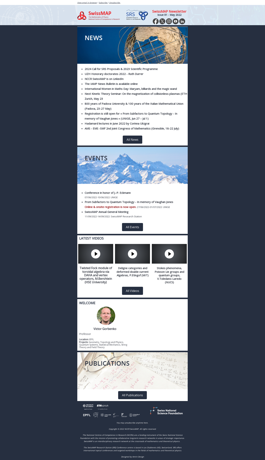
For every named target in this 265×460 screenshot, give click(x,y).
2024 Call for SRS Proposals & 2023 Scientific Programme (121, 69)
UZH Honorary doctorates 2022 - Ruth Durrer (114, 74)
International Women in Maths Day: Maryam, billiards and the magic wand (131, 89)
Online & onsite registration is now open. (110, 207)
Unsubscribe (115, 2)
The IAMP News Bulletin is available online (111, 84)
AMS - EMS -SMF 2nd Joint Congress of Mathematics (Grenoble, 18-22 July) (132, 128)
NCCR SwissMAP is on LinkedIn (104, 79)
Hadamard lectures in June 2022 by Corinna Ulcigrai (117, 123)
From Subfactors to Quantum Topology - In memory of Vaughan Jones (129, 202)
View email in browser (87, 2)
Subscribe (103, 2)
